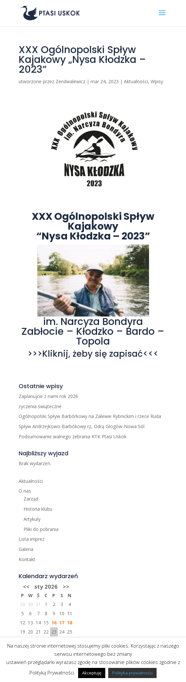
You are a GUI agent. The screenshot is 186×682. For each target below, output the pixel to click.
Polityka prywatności (132, 673)
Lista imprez (31, 539)
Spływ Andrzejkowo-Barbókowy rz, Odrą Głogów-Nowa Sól (81, 426)
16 (54, 622)
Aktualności (136, 81)
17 (61, 622)
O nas (25, 491)
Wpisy (157, 81)
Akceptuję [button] (91, 673)
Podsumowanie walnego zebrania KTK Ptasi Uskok (73, 436)
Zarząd (31, 499)
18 (69, 622)
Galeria (26, 549)
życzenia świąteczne (40, 406)
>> (66, 586)
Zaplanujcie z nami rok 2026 (48, 396)
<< (26, 586)
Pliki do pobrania (41, 529)
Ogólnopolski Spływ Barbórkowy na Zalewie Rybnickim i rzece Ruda (90, 416)
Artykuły (32, 519)
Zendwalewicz (70, 81)
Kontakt (27, 559)
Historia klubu (38, 509)
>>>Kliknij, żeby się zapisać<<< (93, 354)
